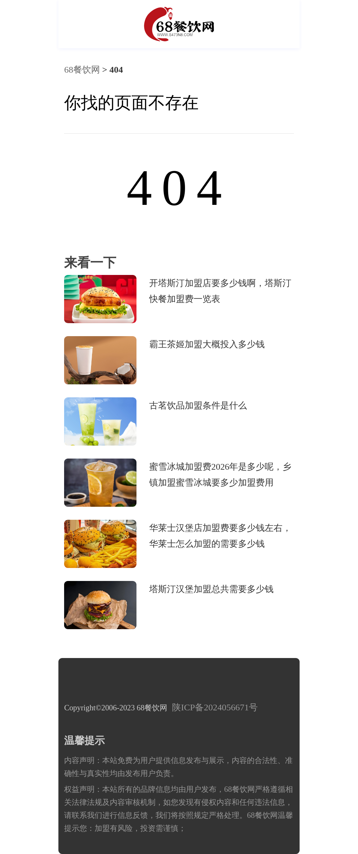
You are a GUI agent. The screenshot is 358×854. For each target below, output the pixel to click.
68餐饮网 (82, 70)
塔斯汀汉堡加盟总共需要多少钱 (211, 589)
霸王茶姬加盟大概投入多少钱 (207, 344)
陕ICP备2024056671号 (215, 707)
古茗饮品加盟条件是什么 (198, 405)
